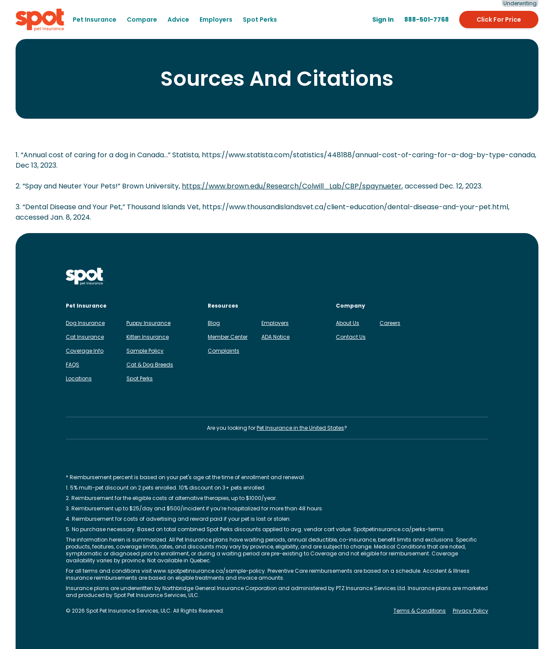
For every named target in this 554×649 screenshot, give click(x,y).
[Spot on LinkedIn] (427, 276)
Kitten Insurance (147, 337)
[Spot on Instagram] (400, 276)
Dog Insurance (85, 323)
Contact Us (351, 337)
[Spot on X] (455, 276)
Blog (214, 323)
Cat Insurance (85, 337)
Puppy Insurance (148, 323)
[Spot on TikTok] (441, 276)
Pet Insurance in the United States (300, 428)
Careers (390, 323)
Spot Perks (139, 378)
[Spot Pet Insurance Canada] (85, 277)
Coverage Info (84, 350)
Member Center (228, 337)
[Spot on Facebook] (414, 276)
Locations (79, 378)
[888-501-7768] (426, 19)
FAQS (72, 364)
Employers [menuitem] (216, 19)
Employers (275, 323)
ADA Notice (275, 337)
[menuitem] (95, 19)
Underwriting (520, 3)
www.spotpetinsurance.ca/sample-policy (209, 570)
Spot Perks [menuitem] (260, 19)
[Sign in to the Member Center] (383, 19)
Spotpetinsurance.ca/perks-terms (398, 529)
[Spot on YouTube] (483, 276)
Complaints (223, 350)
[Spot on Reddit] (469, 276)
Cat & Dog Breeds (149, 364)
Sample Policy (145, 350)
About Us (347, 323)
